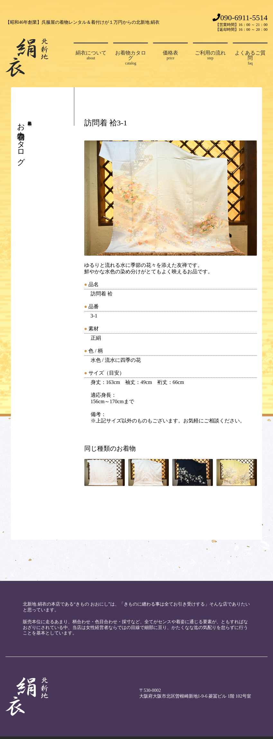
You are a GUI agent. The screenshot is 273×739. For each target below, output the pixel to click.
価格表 (170, 55)
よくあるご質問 (250, 58)
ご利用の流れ (210, 55)
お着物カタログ (130, 58)
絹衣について (91, 55)
